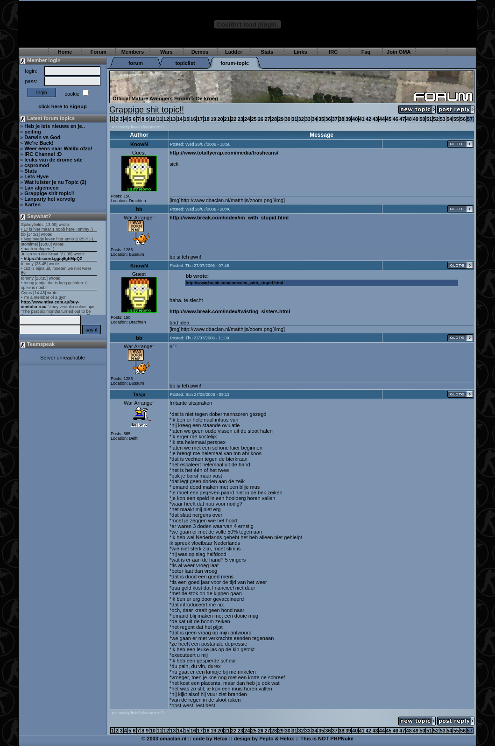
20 (220, 119)
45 (388, 119)
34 (314, 119)
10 (153, 119)
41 (362, 119)
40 (355, 119)
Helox (220, 738)
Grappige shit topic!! (49, 193)
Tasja (139, 394)
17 (200, 119)
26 (260, 119)
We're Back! (38, 143)
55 (456, 119)
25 (254, 119)
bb (139, 209)
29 (280, 119)
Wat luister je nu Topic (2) (55, 182)
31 (294, 119)
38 (341, 119)
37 (335, 119)
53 (443, 119)
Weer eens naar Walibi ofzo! (58, 148)
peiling (32, 131)
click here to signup (62, 106)
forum (135, 63)
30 (287, 119)
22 (233, 119)
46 (395, 119)
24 (247, 119)
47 (402, 119)
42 (368, 119)
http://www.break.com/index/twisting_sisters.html (230, 311)
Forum (98, 52)
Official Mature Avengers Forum (151, 98)
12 (166, 119)
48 (409, 119)
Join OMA (398, 52)
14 (180, 119)
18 (206, 119)
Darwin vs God (42, 137)
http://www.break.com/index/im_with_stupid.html (229, 217)
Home (65, 52)
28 (274, 119)
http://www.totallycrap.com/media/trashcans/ (224, 152)
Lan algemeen (41, 187)
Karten (32, 204)
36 (328, 119)
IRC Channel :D (43, 154)
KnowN (139, 144)
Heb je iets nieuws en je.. (54, 126)
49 (415, 119)
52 (435, 119)
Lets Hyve (36, 176)
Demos (200, 52)
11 (159, 119)
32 (301, 119)
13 (173, 119)
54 (449, 119)
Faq (366, 52)
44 (382, 119)
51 (429, 119)
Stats (267, 52)
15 (186, 119)
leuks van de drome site (53, 159)
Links (300, 52)
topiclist (185, 63)
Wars (166, 52)
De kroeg (207, 98)
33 (308, 119)
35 (321, 119)
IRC (333, 52)
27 (267, 119)
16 (193, 119)
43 (375, 119)
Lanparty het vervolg (49, 199)
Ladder (233, 52)
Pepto (266, 738)
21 (227, 119)
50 (422, 119)
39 (348, 119)
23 (240, 119)
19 (213, 119)
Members (132, 52)
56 (463, 119)
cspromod (36, 165)
